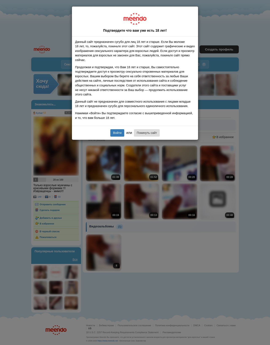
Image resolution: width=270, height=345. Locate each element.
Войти (117, 132)
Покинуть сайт (147, 132)
